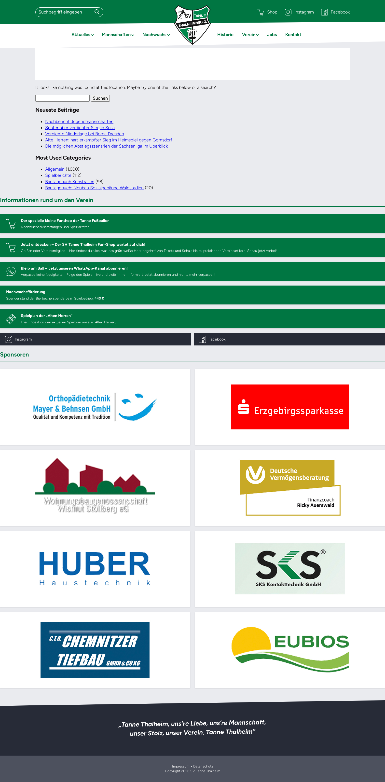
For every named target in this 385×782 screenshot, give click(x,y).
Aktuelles (80, 34)
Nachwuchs (154, 34)
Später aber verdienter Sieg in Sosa (80, 127)
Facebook (335, 12)
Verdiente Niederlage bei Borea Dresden (84, 134)
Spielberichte (58, 175)
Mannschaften (116, 34)
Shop (267, 12)
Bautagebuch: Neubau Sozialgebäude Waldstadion (94, 188)
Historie (225, 34)
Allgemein (55, 169)
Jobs (272, 34)
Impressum (181, 766)
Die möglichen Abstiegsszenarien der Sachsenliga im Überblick (106, 146)
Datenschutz (203, 766)
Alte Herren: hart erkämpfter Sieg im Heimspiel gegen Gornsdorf (108, 140)
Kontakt (293, 34)
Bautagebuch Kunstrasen (69, 181)
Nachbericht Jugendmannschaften (79, 121)
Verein (248, 34)
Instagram (299, 12)
